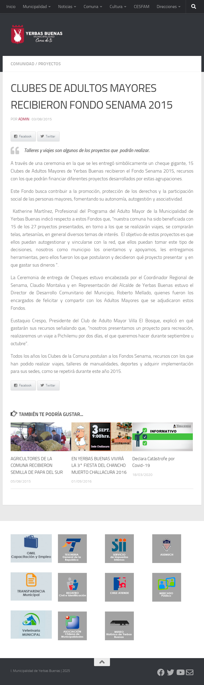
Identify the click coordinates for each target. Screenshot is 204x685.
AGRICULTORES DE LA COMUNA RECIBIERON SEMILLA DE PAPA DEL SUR (37, 465)
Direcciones (167, 6)
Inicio (10, 6)
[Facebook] (161, 672)
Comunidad (22, 63)
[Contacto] (189, 672)
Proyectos (49, 63)
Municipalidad (35, 6)
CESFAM (141, 6)
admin (23, 119)
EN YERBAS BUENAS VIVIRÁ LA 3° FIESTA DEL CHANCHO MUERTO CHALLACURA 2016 (99, 465)
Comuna (91, 6)
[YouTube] (180, 672)
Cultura (116, 6)
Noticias (65, 6)
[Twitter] (170, 672)
